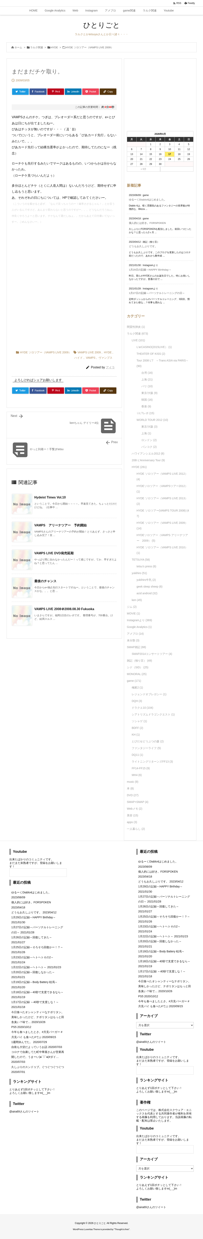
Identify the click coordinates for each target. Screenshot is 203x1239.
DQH (137, 701)
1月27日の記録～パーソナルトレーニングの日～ (157, 293)
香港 (146, 406)
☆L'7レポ (145, 413)
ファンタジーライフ (146, 748)
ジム (132, 606)
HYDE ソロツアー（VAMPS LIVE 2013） (162, 501)
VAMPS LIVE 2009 (89, 352)
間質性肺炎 (136, 326)
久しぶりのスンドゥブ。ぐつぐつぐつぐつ (37, 1067)
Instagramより (139, 620)
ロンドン (149, 440)
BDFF (137, 727)
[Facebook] (38, 91)
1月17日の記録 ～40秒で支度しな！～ (35, 1002)
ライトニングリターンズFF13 (152, 761)
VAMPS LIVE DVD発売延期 (54, 553)
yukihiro (139, 573)
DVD (132, 795)
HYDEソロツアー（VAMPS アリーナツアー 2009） (162, 537)
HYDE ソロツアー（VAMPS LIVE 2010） (162, 550)
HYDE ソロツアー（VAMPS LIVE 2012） (162, 476)
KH (136, 734)
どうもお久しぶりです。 (143, 246)
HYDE (54, 47)
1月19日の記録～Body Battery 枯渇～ (34, 982)
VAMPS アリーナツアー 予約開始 (60, 525)
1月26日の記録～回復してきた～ (31, 937)
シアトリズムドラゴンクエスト (153, 714)
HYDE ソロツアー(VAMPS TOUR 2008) (163, 513)
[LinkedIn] (73, 91)
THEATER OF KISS (151, 353)
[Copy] (108, 91)
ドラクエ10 (142, 707)
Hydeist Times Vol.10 (50, 497)
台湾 (147, 372)
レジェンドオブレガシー (149, 694)
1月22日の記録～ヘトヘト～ (28, 967)
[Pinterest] (55, 91)
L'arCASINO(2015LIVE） (154, 347)
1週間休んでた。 (21, 1042)
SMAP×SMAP (137, 801)
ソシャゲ (139, 721)
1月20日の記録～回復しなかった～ (33, 972)
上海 (147, 379)
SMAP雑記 (136, 647)
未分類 (133, 640)
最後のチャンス (45, 581)
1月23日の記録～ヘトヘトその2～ (32, 957)
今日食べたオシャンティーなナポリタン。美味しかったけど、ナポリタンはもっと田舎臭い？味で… (37, 1017)
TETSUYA (141, 559)
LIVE (138, 340)
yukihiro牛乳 (146, 579)
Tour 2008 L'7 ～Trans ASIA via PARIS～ (163, 363)
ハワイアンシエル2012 (148, 453)
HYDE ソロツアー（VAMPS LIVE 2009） (89, 47)
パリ (147, 386)
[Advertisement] (64, 257)
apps (132, 822)
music (132, 781)
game (134, 680)
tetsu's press (146, 566)
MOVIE (133, 613)
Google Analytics (139, 627)
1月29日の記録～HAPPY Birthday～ (150, 269)
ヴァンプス (105, 357)
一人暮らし (136, 828)
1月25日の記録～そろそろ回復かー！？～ (37, 947)
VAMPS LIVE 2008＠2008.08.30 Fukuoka (65, 609)
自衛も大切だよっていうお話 (29, 1047)
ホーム (18, 47)
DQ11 (137, 754)
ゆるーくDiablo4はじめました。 (148, 199)
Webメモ (134, 808)
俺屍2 (137, 687)
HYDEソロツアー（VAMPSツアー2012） (162, 488)
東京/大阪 (149, 393)
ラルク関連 (36, 47)
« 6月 (144, 169)
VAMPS (90, 357)
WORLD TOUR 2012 (152, 419)
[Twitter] (20, 91)
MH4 (137, 775)
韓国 (147, 399)
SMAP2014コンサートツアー (152, 653)
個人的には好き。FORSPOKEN (147, 223)
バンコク (149, 446)
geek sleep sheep (150, 586)
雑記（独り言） (139, 660)
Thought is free (122, 1229)
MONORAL (137, 674)
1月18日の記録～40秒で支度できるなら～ (37, 992)
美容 (132, 815)
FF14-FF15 (141, 768)
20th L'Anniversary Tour (148, 460)
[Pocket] (90, 91)
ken (137, 600)
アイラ (110, 367)
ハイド (78, 357)
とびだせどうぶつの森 (148, 741)
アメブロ (135, 633)
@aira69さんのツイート (24, 1111)
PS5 (13, 1027)
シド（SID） (137, 667)
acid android (147, 593)
